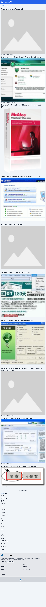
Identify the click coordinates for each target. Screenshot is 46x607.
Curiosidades (3, 509)
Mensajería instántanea (5, 531)
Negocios (3, 534)
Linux (2, 527)
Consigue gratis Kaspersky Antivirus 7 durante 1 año (19, 466)
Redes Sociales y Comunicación (6, 541)
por (7, 54)
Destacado (3, 511)
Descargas (25, 566)
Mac (2, 529)
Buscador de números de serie (11, 224)
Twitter (2, 549)
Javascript (3, 524)
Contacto (24, 572)
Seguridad (3, 543)
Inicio (2, 564)
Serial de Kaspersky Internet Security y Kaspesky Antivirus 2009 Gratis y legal (21, 369)
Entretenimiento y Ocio (5, 514)
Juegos (2, 526)
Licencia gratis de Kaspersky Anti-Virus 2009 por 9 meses (21, 57)
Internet (2, 521)
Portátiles (3, 538)
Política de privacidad (27, 571)
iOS (1, 571)
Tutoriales (3, 574)
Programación (3, 540)
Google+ (2, 518)
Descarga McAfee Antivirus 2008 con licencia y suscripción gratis (21, 106)
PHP (2, 537)
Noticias (24, 564)
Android (2, 497)
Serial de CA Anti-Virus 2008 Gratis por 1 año (16, 418)
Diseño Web (3, 512)
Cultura (2, 507)
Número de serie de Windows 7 (12, 9)
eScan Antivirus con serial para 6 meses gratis (17, 320)
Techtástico (3, 548)
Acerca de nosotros (26, 569)
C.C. (25, 577)
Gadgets (2, 517)
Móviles (2, 532)
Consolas (2, 504)
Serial (3, 5)
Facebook (3, 515)
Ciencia (2, 500)
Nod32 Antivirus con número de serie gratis (16, 272)
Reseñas (2, 572)
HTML (2, 520)
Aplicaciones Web (4, 498)
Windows (2, 551)
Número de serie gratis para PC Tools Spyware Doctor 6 (20, 176)
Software (2, 544)
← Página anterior (23, 490)
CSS (2, 506)
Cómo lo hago (3, 503)
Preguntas (3, 566)
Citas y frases (3, 501)
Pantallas (2, 535)
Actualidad (3, 495)
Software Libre (3, 546)
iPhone (2, 523)
